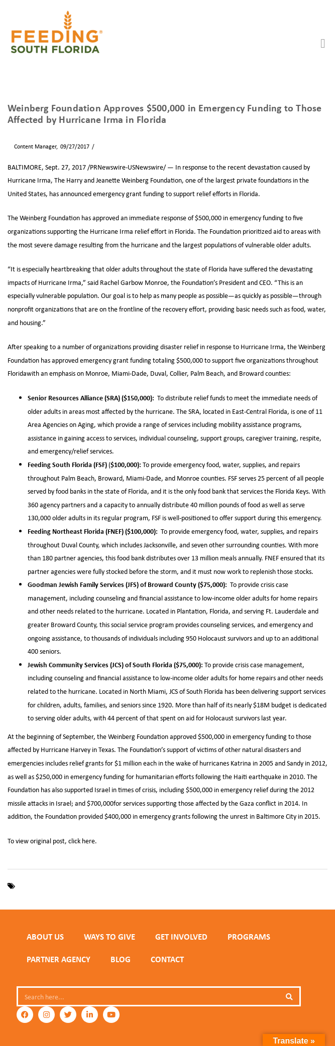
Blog (120, 959)
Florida (90, 885)
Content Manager (32, 146)
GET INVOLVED (181, 936)
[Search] (289, 996)
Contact (167, 959)
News (104, 146)
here (88, 840)
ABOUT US (45, 936)
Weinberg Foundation (181, 885)
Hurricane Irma (125, 885)
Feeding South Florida (48, 885)
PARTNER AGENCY (58, 959)
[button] (322, 43)
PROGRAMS (249, 936)
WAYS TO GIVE (109, 936)
